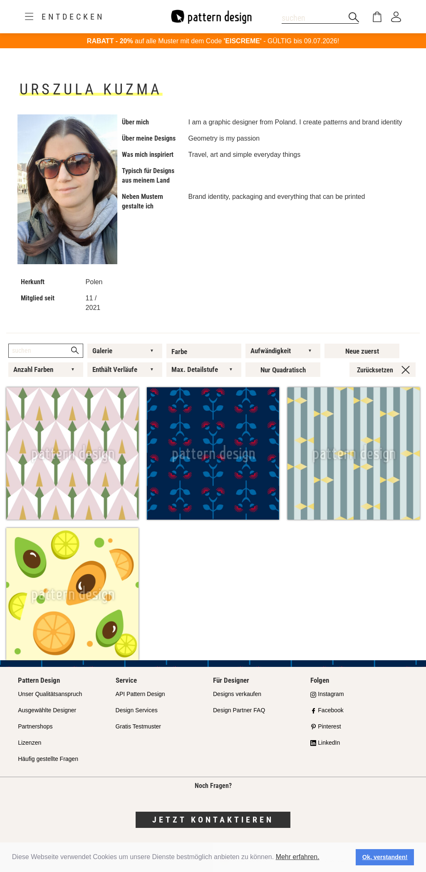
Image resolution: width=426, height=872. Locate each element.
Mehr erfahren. (298, 856)
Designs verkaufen (237, 694)
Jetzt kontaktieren (213, 820)
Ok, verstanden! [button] (385, 857)
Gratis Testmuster (138, 726)
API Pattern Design (140, 694)
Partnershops (35, 726)
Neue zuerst (362, 351)
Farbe (179, 351)
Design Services (137, 710)
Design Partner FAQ (239, 710)
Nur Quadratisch (283, 370)
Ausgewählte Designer (47, 710)
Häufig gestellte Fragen (48, 759)
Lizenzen (29, 742)
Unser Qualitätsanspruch (50, 694)
